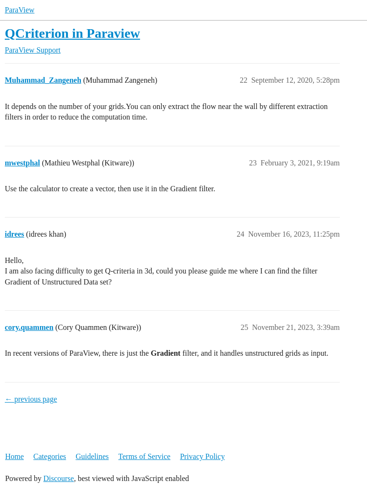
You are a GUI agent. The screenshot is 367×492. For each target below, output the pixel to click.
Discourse (58, 478)
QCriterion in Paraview (72, 33)
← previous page (31, 399)
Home (14, 456)
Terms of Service (145, 456)
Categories (49, 456)
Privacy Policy (202, 456)
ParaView (19, 10)
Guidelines (92, 456)
